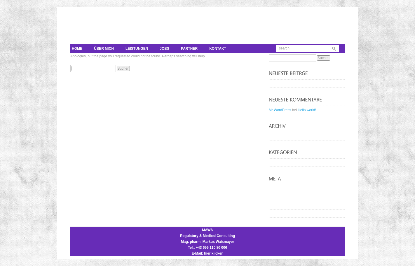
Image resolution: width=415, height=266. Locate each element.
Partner (189, 49)
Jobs (164, 49)
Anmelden (279, 189)
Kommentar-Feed (285, 205)
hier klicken (213, 253)
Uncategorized (283, 163)
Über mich (104, 49)
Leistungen (136, 49)
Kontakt (217, 49)
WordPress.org (283, 214)
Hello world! (281, 84)
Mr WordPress (280, 110)
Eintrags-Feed (283, 197)
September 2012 (285, 136)
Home (77, 49)
